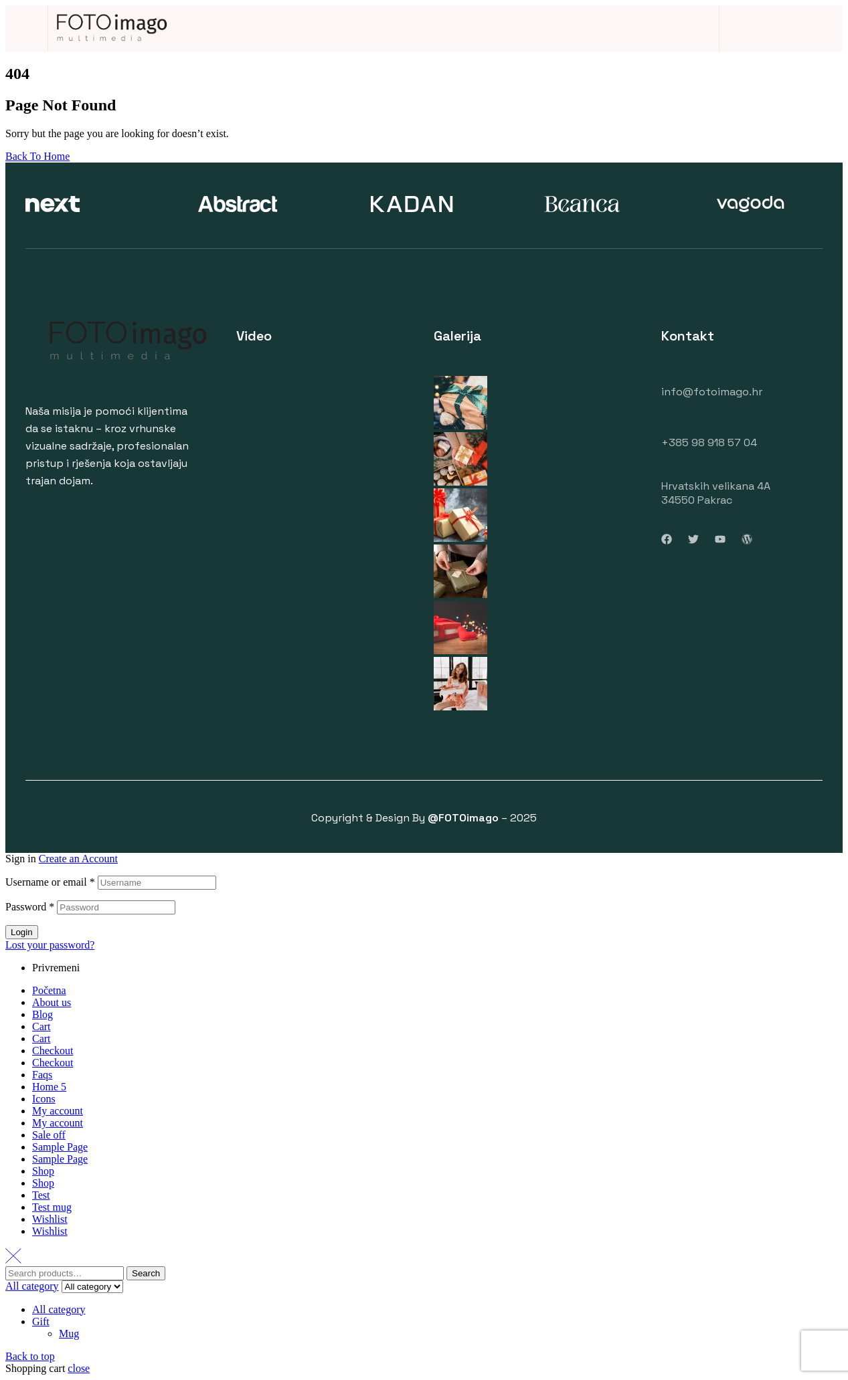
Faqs (42, 1074)
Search (146, 1273)
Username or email (50, 882)
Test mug (52, 1207)
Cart (41, 1026)
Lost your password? (49, 945)
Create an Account (78, 858)
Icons (44, 1098)
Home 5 (49, 1086)
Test (41, 1195)
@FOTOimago (463, 818)
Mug (69, 1333)
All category (59, 1309)
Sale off (49, 1135)
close (79, 1368)
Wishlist (50, 1219)
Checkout (52, 1050)
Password (29, 906)
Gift (41, 1321)
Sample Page (60, 1147)
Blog (42, 1014)
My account (57, 1110)
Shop (43, 1171)
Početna (49, 990)
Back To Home (37, 156)
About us (51, 1002)
